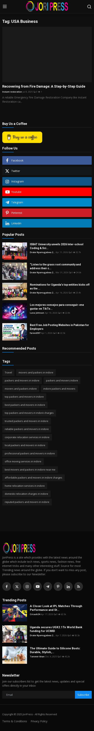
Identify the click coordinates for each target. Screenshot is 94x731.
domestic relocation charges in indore (26, 493)
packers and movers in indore (22, 380)
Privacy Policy (39, 721)
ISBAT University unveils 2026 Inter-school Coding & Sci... (56, 246)
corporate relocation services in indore (27, 437)
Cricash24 (35, 614)
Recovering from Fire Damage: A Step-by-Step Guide (43, 86)
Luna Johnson (37, 312)
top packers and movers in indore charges (29, 413)
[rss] (78, 586)
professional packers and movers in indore (30, 453)
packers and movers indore (62, 380)
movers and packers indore (21, 388)
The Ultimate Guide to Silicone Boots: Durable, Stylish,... (55, 650)
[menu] (5, 6)
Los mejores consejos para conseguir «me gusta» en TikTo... (57, 306)
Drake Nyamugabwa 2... (42, 252)
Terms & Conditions (14, 721)
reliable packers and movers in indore (27, 429)
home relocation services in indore (25, 485)
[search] (89, 6)
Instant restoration (12, 91)
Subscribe (83, 695)
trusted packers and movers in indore (26, 421)
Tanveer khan (37, 656)
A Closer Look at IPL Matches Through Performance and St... (56, 608)
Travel (8, 372)
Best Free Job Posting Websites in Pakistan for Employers (59, 327)
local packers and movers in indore (25, 445)
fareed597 (35, 333)
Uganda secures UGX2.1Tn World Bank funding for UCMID (56, 629)
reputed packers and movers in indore (27, 502)
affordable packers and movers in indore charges (33, 477)
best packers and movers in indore (25, 405)
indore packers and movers (59, 388)
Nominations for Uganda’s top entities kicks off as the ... (60, 286)
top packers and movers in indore (24, 396)
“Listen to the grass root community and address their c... (55, 266)
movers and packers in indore (36, 372)
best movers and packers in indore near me (30, 469)
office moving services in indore (23, 461)
